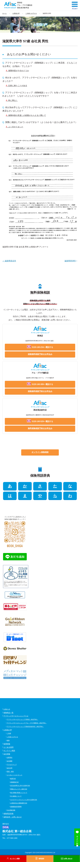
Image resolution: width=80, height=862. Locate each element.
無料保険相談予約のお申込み (40, 428)
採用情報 (7, 744)
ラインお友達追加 (77, 839)
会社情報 (7, 754)
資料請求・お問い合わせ (13, 817)
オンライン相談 (9, 751)
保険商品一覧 (8, 713)
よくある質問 (8, 747)
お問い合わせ (68, 858)
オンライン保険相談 (40, 452)
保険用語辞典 (8, 814)
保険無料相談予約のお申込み (40, 354)
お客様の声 (8, 730)
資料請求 (41, 858)
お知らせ (7, 709)
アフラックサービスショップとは (16, 716)
